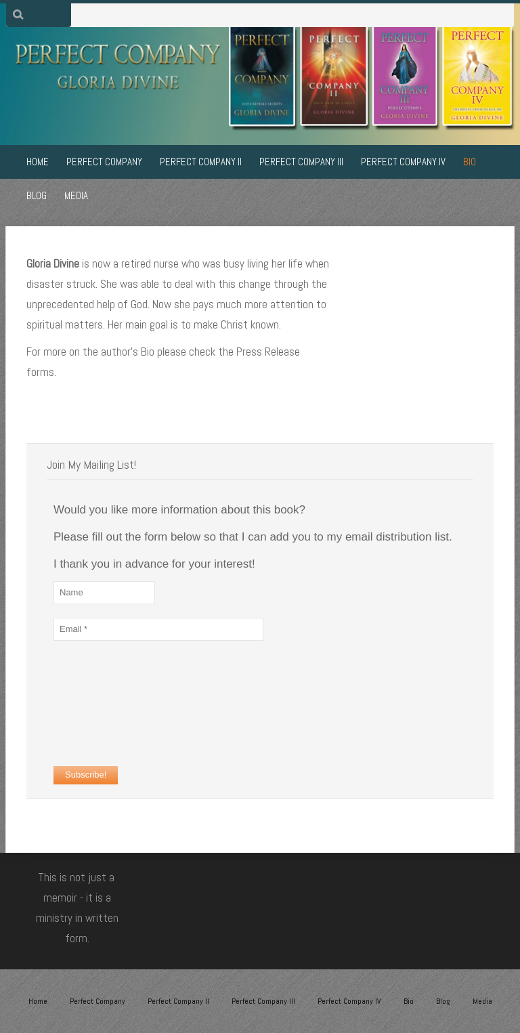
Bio (409, 1001)
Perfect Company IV (349, 1001)
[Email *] (158, 629)
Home (37, 1001)
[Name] (104, 592)
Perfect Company (97, 1001)
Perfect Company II (178, 1001)
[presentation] (109, 703)
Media (482, 1001)
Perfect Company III (263, 1001)
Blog (443, 1001)
